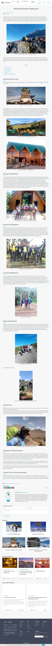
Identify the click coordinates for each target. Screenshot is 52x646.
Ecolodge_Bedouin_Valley (24, 569)
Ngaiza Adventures (24, 492)
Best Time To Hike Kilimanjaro (13, 534)
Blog (42, 624)
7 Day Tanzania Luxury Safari (9, 597)
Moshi (16, 483)
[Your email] (39, 636)
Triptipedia (6, 3)
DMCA (20, 635)
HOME (13, 1)
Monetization (21, 624)
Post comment (6, 516)
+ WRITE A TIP (39, 2)
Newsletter (36, 625)
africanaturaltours (31, 595)
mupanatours (6, 595)
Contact (43, 625)
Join (44, 2)
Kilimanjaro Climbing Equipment (8, 73)
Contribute (20, 623)
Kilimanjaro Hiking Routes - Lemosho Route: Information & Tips (38, 550)
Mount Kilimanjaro (7, 483)
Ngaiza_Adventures (7, 12)
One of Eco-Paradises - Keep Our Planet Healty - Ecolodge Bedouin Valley (26, 572)
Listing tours (28, 625)
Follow (8, 500)
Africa (11, 483)
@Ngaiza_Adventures (8, 496)
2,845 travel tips (11, 625)
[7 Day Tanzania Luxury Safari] (13, 589)
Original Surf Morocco (40, 571)
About (43, 623)
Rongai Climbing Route (7, 71)
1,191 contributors (6, 626)
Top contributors (37, 623)
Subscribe (46, 636)
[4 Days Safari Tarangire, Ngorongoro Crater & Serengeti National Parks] (38, 589)
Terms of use (21, 634)
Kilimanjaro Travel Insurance (38, 534)
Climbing (13, 483)
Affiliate (28, 624)
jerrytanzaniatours (38, 532)
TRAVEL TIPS (18, 2)
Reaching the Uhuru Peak (7, 67)
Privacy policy (21, 632)
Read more (26, 501)
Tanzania (18, 483)
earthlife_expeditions (7, 569)
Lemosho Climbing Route (7, 70)
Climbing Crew (6, 72)
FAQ (27, 623)
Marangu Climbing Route (7, 68)
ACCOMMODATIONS (25, 1)
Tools (27, 632)
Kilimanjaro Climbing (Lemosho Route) (13, 550)
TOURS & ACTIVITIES (33, 2)
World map (20, 625)
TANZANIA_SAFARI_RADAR (38, 548)
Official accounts (37, 624)
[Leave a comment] (26, 512)
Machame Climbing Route (7, 69)
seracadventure (14, 532)
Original (38, 569)
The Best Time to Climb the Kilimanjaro (9, 74)
